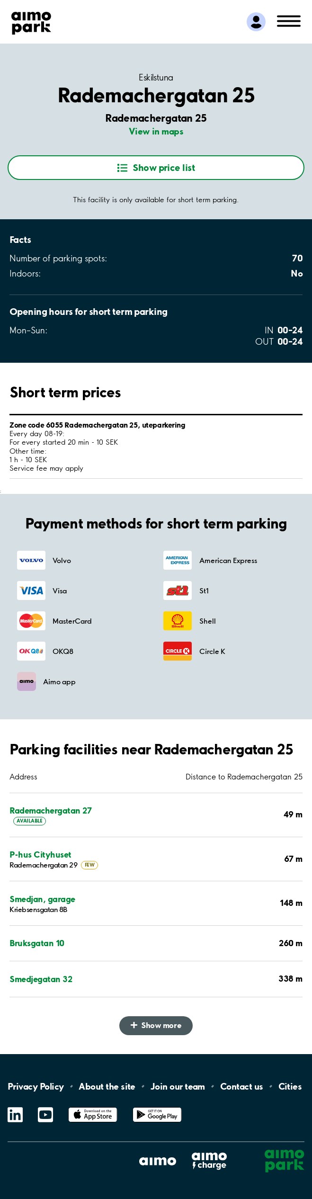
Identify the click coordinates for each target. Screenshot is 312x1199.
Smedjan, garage (42, 899)
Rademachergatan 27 (50, 810)
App (92, 1107)
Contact (241, 1086)
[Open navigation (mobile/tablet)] (289, 20)
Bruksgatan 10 (36, 943)
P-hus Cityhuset (40, 854)
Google (157, 1107)
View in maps (156, 131)
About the (107, 1086)
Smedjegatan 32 (40, 979)
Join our (178, 1086)
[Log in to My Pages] (256, 22)
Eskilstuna (156, 77)
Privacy (35, 1086)
